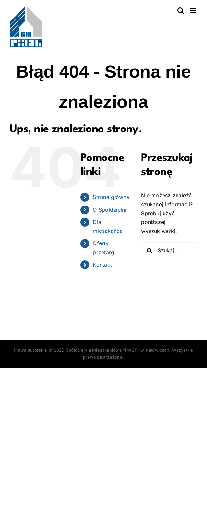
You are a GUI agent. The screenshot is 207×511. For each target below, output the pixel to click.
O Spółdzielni (109, 209)
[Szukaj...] (169, 250)
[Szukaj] (149, 250)
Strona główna (111, 197)
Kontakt (102, 264)
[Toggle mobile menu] (193, 10)
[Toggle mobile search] (180, 10)
